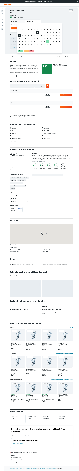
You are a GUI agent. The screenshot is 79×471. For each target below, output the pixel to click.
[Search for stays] (2, 11)
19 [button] (28, 41)
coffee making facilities (21, 180)
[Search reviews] (49, 175)
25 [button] (25, 44)
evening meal (13, 180)
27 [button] (31, 44)
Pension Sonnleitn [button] (30, 369)
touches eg (20, 183)
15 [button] (37, 38)
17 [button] (22, 41)
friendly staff (19, 177)
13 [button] (31, 38)
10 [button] (22, 38)
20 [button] (31, 41)
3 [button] (22, 35)
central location (26, 177)
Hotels (17, 468)
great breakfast (13, 183)
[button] (77, 1)
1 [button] (37, 32)
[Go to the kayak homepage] (8, 4)
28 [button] (34, 44)
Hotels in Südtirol (42, 468)
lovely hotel (13, 177)
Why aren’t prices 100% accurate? (42, 462)
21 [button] (34, 41)
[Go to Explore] (2, 17)
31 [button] (22, 47)
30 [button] (19, 47)
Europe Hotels (22, 468)
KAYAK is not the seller (42, 457)
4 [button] (25, 35)
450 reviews (20, 17)
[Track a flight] (2, 19)
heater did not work (14, 185)
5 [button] (28, 35)
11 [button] (25, 38)
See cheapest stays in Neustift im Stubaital (64, 353)
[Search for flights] (2, 8)
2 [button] (19, 35)
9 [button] (19, 38)
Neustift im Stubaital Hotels (51, 468)
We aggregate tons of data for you (42, 460)
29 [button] (37, 44)
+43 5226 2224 (13, 15)
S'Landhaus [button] (44, 343)
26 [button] (28, 44)
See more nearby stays (68, 327)
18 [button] (25, 41)
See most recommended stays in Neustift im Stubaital (62, 379)
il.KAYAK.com (12, 468)
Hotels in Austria (29, 468)
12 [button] (28, 38)
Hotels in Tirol (35, 468)
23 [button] (19, 44)
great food (13, 188)
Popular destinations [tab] (26, 435)
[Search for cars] (2, 13)
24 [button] (22, 44)
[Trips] (2, 25)
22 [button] (37, 41)
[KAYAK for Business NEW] (2, 22)
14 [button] (34, 38)
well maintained (23, 185)
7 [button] (34, 35)
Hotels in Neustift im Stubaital (18, 443)
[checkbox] (16, 209)
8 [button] (37, 35)
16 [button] (19, 41)
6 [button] (31, 35)
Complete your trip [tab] (16, 435)
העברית (50, 1)
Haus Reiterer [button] (13, 369)
